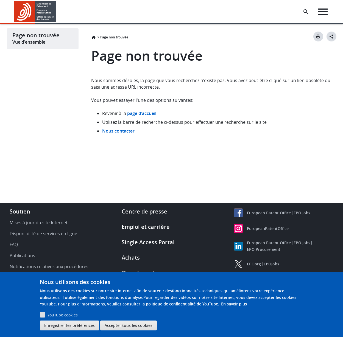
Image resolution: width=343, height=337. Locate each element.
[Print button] (318, 36)
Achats (131, 257)
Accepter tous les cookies (128, 325)
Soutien (20, 211)
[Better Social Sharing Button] (331, 36)
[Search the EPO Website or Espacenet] (306, 12)
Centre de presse (144, 211)
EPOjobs (271, 263)
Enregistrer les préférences (69, 325)
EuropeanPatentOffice (268, 228)
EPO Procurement (263, 249)
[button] (57, 11)
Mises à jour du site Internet (39, 223)
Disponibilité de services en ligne (43, 234)
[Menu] (322, 12)
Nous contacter (118, 131)
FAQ (14, 244)
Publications (22, 255)
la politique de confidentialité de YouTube (179, 304)
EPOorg (254, 263)
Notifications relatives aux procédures (49, 266)
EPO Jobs (302, 212)
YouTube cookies (63, 315)
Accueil (93, 37)
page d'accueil (141, 113)
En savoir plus (234, 304)
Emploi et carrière (146, 227)
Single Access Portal (148, 242)
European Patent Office (269, 212)
